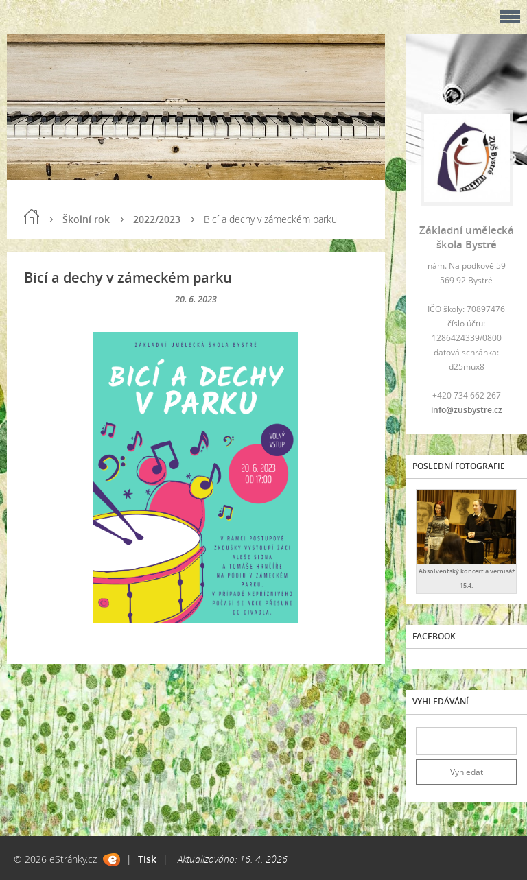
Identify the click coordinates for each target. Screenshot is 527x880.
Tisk (147, 859)
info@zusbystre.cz (466, 410)
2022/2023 (156, 219)
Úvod (31, 217)
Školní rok (86, 219)
